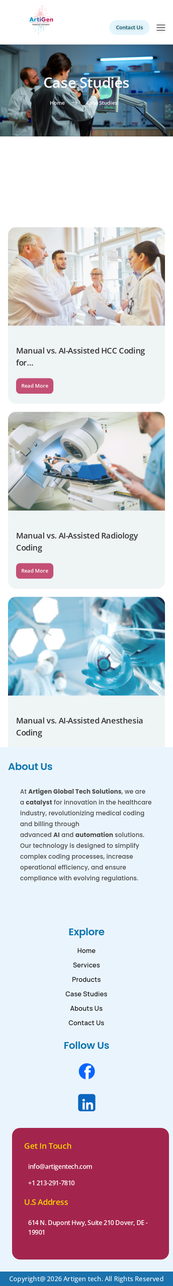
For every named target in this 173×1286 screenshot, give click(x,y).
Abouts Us (86, 1008)
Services (86, 965)
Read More (34, 467)
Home (86, 950)
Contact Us (86, 1022)
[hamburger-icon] (161, 28)
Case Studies (86, 993)
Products (86, 979)
